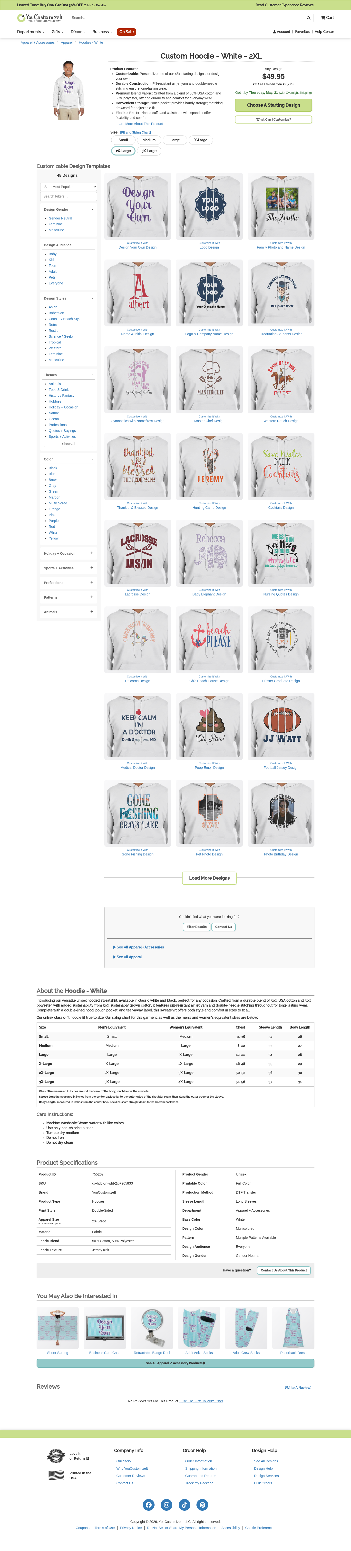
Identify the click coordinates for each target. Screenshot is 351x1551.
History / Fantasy (61, 395)
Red (52, 527)
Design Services (266, 1476)
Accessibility (231, 1528)
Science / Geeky (61, 336)
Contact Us (223, 927)
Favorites (302, 32)
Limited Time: (61, 5)
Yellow (53, 538)
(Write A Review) (298, 1388)
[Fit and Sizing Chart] (135, 132)
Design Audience (57, 245)
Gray (52, 486)
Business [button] (102, 32)
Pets (52, 277)
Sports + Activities (62, 436)
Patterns (51, 597)
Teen (52, 266)
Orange (54, 509)
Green (53, 491)
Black (53, 468)
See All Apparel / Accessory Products (175, 1363)
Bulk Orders (263, 1483)
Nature (54, 413)
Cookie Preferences (260, 1528)
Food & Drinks (59, 390)
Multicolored (58, 503)
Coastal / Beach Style (65, 319)
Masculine (56, 230)
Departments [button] (30, 32)
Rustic (53, 331)
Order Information (198, 1461)
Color (48, 459)
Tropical (55, 342)
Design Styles (55, 298)
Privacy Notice (131, 1528)
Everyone (56, 283)
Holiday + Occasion (63, 407)
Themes (50, 375)
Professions (58, 425)
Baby (53, 254)
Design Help (263, 1468)
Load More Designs (209, 878)
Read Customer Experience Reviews (295, 5)
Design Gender (56, 209)
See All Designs (266, 1461)
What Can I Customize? (273, 119)
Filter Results (196, 927)
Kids (52, 260)
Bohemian (56, 313)
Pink (52, 515)
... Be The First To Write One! (201, 1401)
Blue (52, 474)
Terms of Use (105, 1528)
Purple (53, 521)
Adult (53, 271)
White (53, 532)
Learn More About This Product (139, 124)
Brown (53, 480)
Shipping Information (200, 1468)
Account (281, 32)
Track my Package (199, 1483)
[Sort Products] (68, 187)
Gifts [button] (57, 32)
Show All (68, 444)
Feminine (56, 224)
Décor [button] (78, 32)
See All (138, 947)
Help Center (324, 32)
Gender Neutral (60, 218)
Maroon (54, 497)
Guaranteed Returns (200, 1476)
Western (55, 348)
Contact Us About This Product (284, 1270)
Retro (53, 325)
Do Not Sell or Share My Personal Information (181, 1528)
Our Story (124, 1461)
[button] (325, 18)
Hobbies (55, 401)
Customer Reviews (131, 1476)
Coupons (82, 1528)
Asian (53, 307)
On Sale (126, 32)
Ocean (54, 419)
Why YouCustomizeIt (132, 1468)
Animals (55, 384)
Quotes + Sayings (62, 431)
